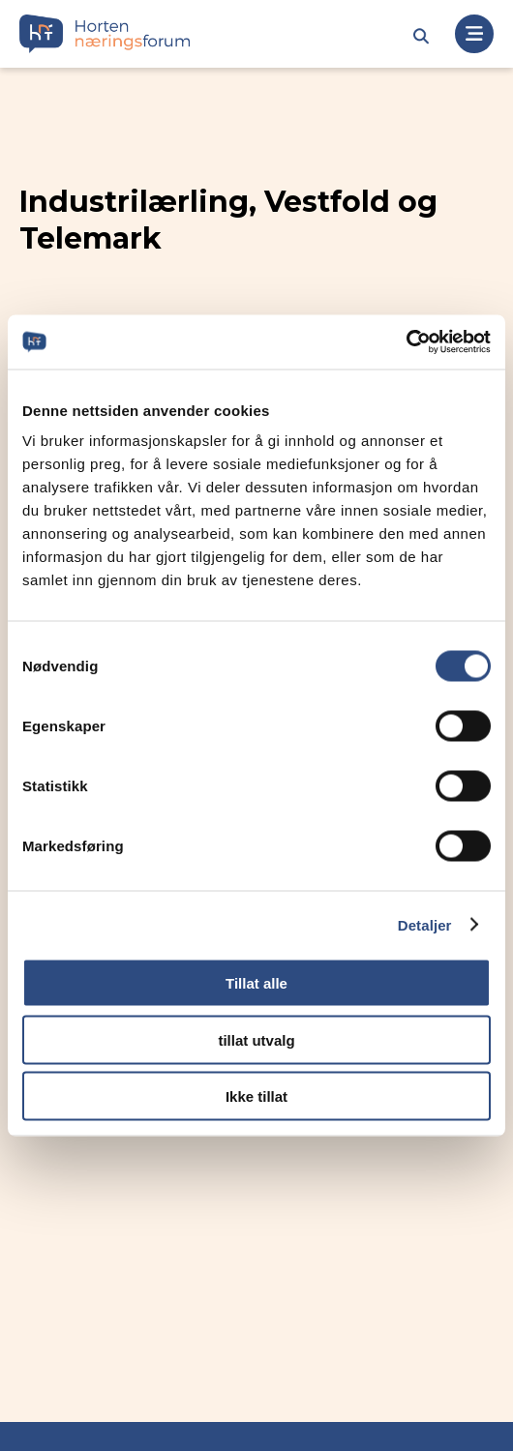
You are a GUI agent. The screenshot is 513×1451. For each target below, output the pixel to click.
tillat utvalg (256, 1039)
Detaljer (425, 924)
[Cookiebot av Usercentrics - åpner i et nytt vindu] (406, 342)
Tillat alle (256, 983)
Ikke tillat (256, 1096)
